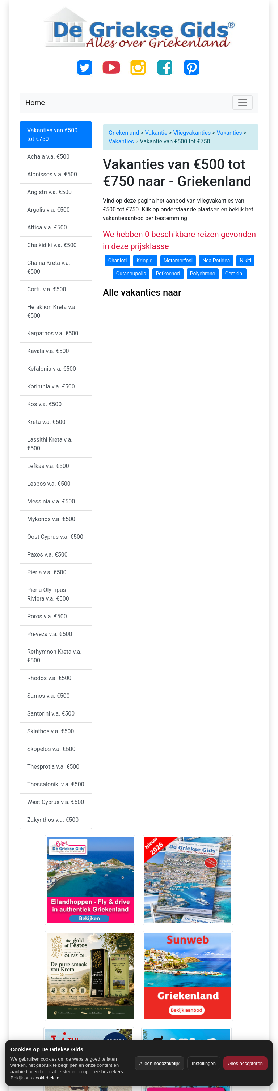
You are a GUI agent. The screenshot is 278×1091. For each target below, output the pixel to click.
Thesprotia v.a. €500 (53, 766)
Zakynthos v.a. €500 (53, 819)
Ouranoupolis (131, 273)
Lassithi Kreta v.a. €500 (49, 444)
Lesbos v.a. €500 (49, 483)
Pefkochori (168, 273)
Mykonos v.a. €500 (51, 519)
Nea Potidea (216, 260)
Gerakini (234, 273)
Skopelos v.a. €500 (51, 749)
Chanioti (117, 260)
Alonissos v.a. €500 (52, 174)
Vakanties (229, 132)
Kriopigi (144, 260)
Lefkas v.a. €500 (48, 466)
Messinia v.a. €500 (51, 501)
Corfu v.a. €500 (46, 289)
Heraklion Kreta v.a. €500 (52, 311)
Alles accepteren (245, 1063)
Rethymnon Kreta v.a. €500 (54, 656)
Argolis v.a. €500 (48, 209)
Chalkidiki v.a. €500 (52, 245)
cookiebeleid (46, 1078)
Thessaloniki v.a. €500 (55, 784)
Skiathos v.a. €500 (50, 731)
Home (35, 102)
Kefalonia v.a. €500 (51, 368)
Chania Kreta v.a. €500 (48, 267)
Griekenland (124, 132)
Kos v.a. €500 (44, 404)
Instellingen (204, 1063)
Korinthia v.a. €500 (51, 386)
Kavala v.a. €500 (48, 351)
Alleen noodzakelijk (159, 1063)
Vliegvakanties (192, 132)
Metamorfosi (178, 260)
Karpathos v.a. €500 (52, 333)
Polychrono (202, 273)
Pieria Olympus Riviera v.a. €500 (48, 594)
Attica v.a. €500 (47, 227)
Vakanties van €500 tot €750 (52, 134)
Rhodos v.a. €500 (49, 678)
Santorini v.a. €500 (51, 713)
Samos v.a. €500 (48, 695)
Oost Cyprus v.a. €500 (55, 536)
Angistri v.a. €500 (49, 192)
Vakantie (156, 132)
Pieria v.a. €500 (46, 572)
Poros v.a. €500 (47, 616)
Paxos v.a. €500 (47, 554)
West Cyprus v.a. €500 (55, 802)
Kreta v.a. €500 (46, 421)
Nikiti (245, 260)
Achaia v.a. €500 (48, 156)
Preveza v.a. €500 (49, 634)
